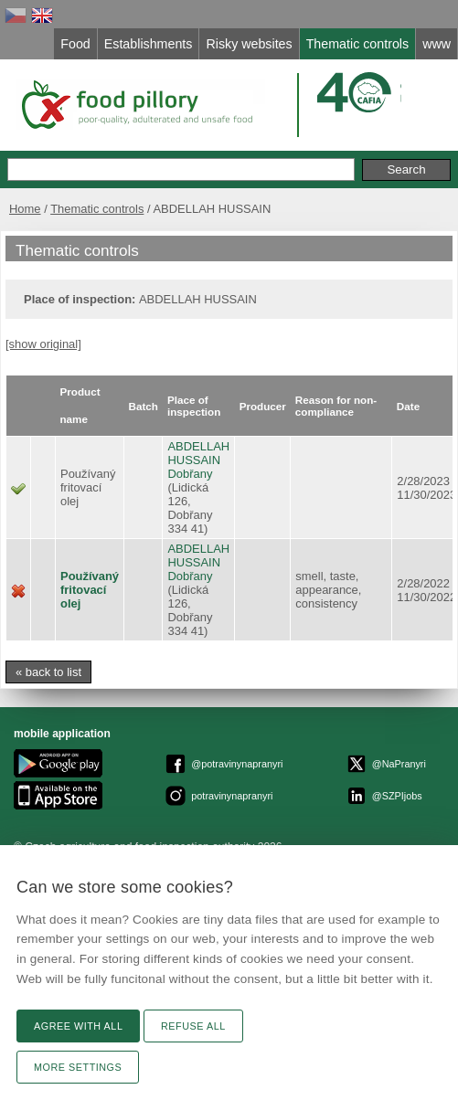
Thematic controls (97, 209)
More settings (78, 1067)
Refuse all (193, 1026)
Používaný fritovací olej (89, 589)
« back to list (48, 672)
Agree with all (78, 1026)
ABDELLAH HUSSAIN (198, 453)
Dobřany (189, 474)
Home (25, 209)
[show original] (43, 344)
